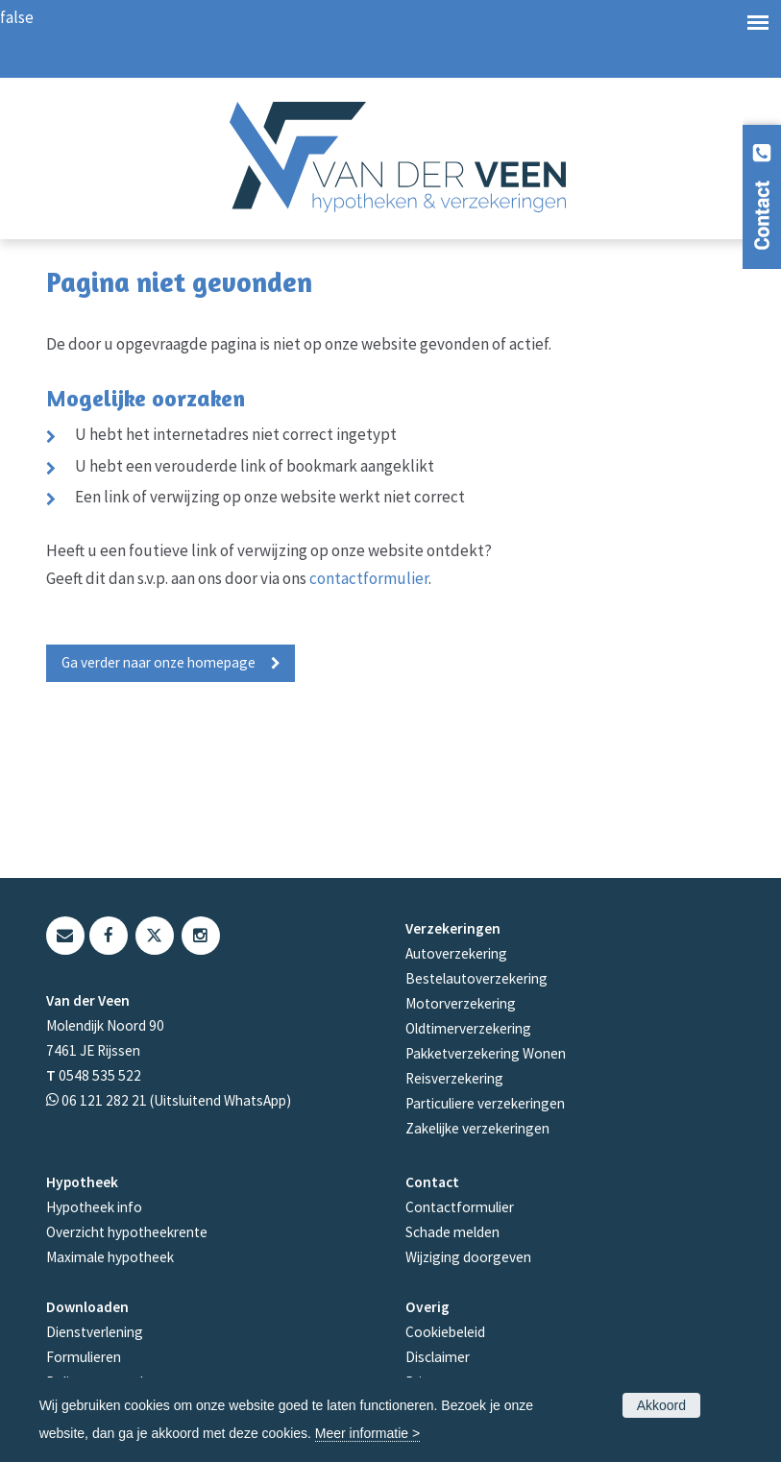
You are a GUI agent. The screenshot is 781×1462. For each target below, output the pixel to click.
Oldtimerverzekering (468, 1028)
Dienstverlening (94, 1332)
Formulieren (83, 1357)
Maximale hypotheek (110, 1257)
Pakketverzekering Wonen (485, 1053)
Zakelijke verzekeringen (477, 1128)
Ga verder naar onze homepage (158, 662)
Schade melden (452, 1232)
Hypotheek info (94, 1207)
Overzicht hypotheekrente (126, 1232)
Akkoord (661, 1405)
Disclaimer (437, 1357)
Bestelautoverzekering (476, 978)
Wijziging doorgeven (468, 1257)
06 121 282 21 (104, 1100)
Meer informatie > (367, 1433)
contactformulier (368, 578)
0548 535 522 (100, 1075)
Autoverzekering (456, 953)
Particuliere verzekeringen (485, 1103)
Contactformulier (459, 1207)
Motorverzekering (460, 1003)
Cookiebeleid (445, 1332)
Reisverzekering (454, 1078)
